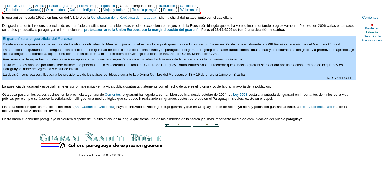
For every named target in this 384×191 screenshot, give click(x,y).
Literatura (86, 6)
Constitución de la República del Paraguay (123, 17)
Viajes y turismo (115, 10)
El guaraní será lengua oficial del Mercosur (38, 39)
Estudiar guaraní (61, 6)
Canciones (188, 6)
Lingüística (107, 6)
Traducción (166, 6)
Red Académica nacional (319, 107)
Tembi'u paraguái (145, 10)
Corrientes (113, 95)
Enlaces (169, 10)
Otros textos (55, 10)
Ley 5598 (240, 95)
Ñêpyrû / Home (18, 6)
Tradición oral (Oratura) (23, 10)
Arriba (39, 6)
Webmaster (189, 10)
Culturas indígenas (84, 10)
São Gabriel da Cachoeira (94, 107)
